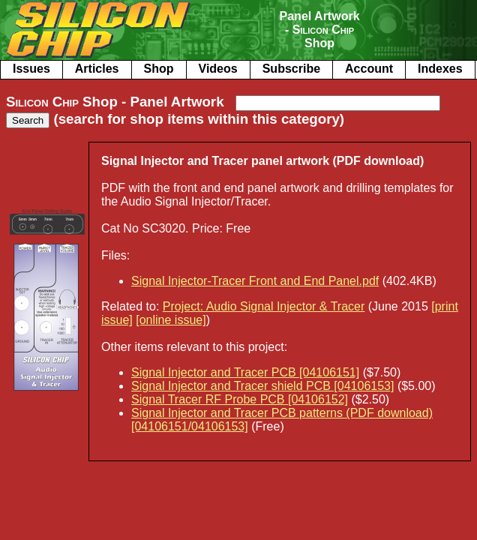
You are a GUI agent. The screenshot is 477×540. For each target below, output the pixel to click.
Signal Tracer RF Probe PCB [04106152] (239, 399)
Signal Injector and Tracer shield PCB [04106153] (262, 386)
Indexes (440, 68)
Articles (97, 68)
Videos (218, 68)
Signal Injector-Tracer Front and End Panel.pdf (255, 280)
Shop (159, 68)
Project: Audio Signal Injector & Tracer (263, 306)
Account (369, 68)
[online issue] (171, 320)
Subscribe (291, 68)
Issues (31, 68)
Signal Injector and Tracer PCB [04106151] (245, 372)
